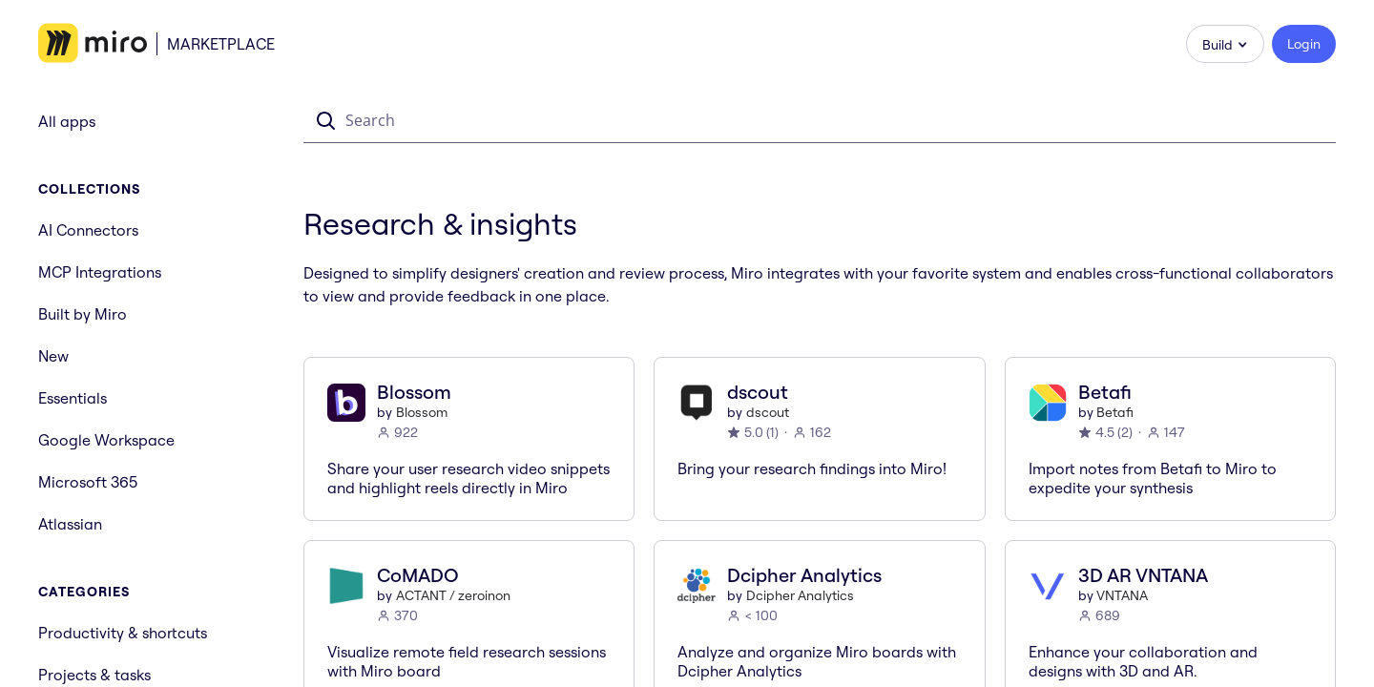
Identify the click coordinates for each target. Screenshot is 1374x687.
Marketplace (221, 43)
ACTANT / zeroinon (453, 595)
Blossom (422, 412)
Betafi (1115, 412)
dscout (767, 412)
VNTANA (1122, 595)
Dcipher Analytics (800, 595)
